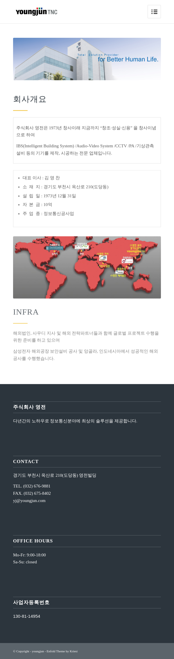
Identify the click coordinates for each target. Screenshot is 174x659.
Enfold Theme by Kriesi (62, 651)
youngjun (38, 651)
